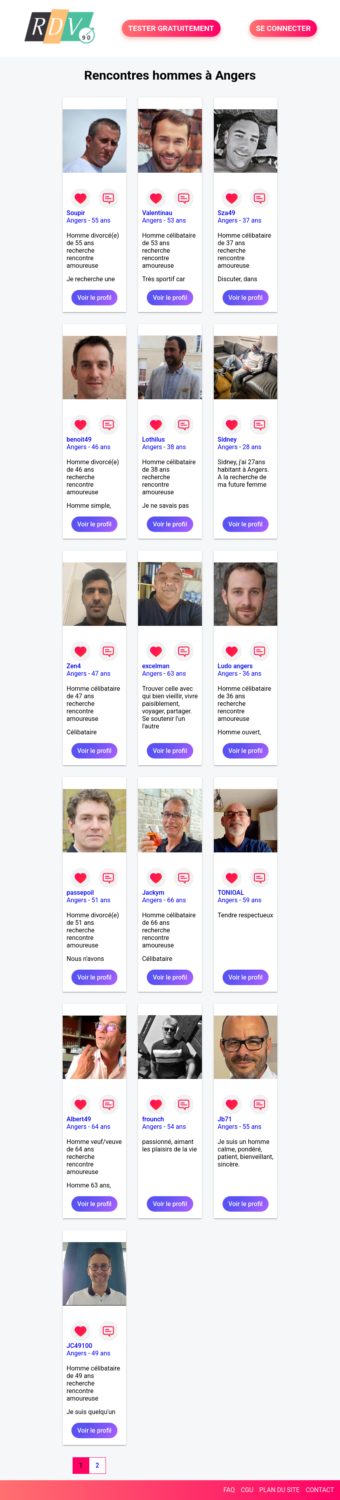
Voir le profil (94, 297)
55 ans (101, 220)
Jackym (153, 892)
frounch (153, 1119)
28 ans (251, 447)
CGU (247, 1490)
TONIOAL (231, 892)
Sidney (227, 439)
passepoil (80, 892)
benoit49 (79, 439)
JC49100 (79, 1345)
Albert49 (79, 1119)
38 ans (176, 447)
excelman (155, 666)
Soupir (76, 213)
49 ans (101, 1353)
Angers (76, 220)
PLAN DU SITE (279, 1490)
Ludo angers (235, 666)
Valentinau (157, 213)
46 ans (101, 447)
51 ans (101, 900)
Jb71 (225, 1119)
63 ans (176, 673)
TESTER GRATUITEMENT (171, 28)
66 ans (176, 900)
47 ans (101, 673)
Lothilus (153, 439)
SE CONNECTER (283, 28)
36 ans (251, 673)
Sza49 (227, 213)
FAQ (229, 1490)
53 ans (176, 220)
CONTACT (319, 1490)
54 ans (176, 1126)
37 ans (251, 220)
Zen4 (74, 666)
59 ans (251, 900)
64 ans (101, 1126)
